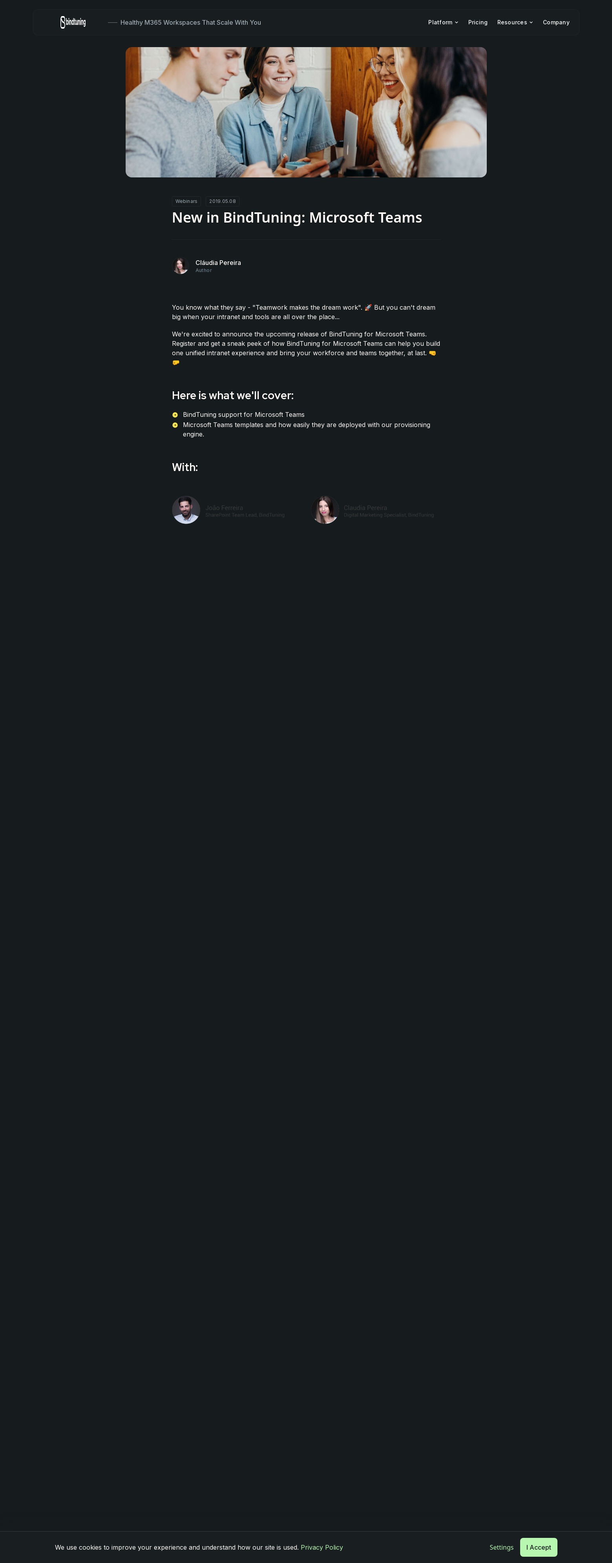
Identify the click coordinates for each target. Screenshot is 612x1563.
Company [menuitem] (556, 22)
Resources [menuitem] (515, 22)
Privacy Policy (322, 1547)
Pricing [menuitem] (478, 22)
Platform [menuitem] (443, 22)
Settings (502, 1547)
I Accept (538, 1547)
